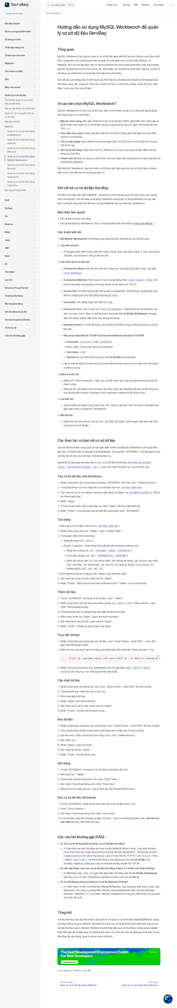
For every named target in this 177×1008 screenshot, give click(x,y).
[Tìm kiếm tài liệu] (60, 5)
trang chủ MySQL (143, 223)
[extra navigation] (170, 5)
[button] (20, 23)
